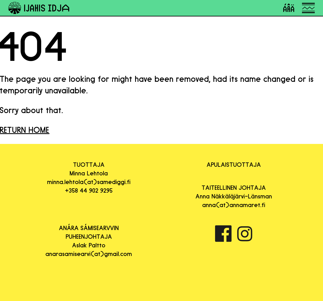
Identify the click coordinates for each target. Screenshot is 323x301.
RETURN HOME (24, 130)
